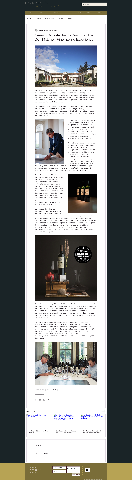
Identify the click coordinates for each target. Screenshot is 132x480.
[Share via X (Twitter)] (40, 400)
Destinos (39, 18)
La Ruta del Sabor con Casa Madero (38, 432)
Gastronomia (61, 18)
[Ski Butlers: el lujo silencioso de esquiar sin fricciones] (93, 421)
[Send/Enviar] (76, 475)
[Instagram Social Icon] (87, 470)
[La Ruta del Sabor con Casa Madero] (39, 421)
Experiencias (49, 18)
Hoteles (70, 18)
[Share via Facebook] (35, 400)
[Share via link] (48, 400)
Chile (54, 390)
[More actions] (96, 30)
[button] (103, 18)
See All (103, 411)
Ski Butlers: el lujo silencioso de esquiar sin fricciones (93, 432)
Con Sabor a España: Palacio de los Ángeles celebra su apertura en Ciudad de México (66, 432)
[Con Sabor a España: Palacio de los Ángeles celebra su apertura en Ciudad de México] (66, 421)
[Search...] (94, 4)
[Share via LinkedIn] (44, 400)
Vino (48, 390)
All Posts (29, 18)
